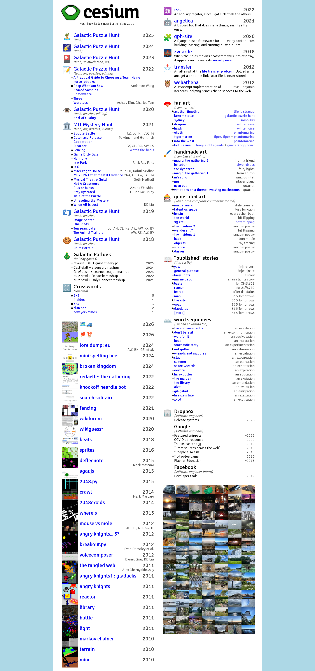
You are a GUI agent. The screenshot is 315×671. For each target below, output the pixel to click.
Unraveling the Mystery (91, 200)
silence (179, 247)
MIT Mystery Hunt (93, 124)
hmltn (178, 213)
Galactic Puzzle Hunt (96, 35)
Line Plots (81, 224)
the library (182, 382)
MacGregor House (87, 171)
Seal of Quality (85, 118)
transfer (183, 67)
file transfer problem (218, 71)
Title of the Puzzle (87, 196)
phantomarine (244, 132)
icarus (178, 292)
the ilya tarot (184, 169)
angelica (183, 20)
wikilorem (91, 418)
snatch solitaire (97, 397)
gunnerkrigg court (241, 145)
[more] (179, 313)
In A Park (80, 163)
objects (180, 243)
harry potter (183, 374)
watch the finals (142, 150)
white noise (246, 124)
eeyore (179, 370)
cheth (178, 132)
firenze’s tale (184, 395)
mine (85, 659)
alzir (177, 387)
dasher (179, 251)
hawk (178, 128)
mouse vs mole (96, 523)
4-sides (79, 299)
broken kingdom (98, 366)
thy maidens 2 (184, 226)
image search (184, 205)
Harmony (80, 158)
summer (180, 362)
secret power (223, 60)
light (85, 628)
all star (179, 222)
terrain (87, 649)
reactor (88, 596)
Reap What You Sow (88, 86)
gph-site (183, 36)
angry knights (95, 586)
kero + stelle (184, 116)
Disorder (80, 146)
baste (178, 283)
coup (177, 304)
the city (180, 300)
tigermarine (183, 137)
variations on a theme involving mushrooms (207, 190)
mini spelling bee (98, 355)
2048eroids (92, 502)
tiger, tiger (222, 137)
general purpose (186, 271)
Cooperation (83, 142)
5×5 (76, 295)
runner (179, 287)
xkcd (177, 399)
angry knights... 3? (99, 534)
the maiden (182, 378)
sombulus (247, 120)
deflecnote (91, 460)
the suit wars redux (188, 328)
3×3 (76, 304)
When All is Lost (86, 204)
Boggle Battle (84, 133)
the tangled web (97, 565)
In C (76, 167)
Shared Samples (86, 90)
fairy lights (182, 275)
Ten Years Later (85, 228)
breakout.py (93, 544)
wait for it (181, 336)
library (87, 607)
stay (177, 357)
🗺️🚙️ (86, 324)
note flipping (245, 222)
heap (177, 341)
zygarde (183, 51)
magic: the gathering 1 (191, 173)
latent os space (185, 209)
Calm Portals (83, 248)
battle (86, 617)
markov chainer (97, 638)
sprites (87, 450)
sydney (179, 120)
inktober (180, 165)
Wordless (81, 102)
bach (177, 239)
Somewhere (83, 94)
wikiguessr (91, 429)
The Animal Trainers (88, 232)
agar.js (87, 471)
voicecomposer (96, 555)
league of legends (210, 145)
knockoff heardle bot (103, 387)
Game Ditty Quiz (86, 154)
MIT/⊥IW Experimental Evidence (98, 175)
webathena (186, 82)
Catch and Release (88, 137)
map (177, 296)
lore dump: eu (95, 345)
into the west (184, 141)
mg (176, 181)
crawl (86, 492)
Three (78, 98)
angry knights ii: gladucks (108, 575)
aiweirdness (245, 165)
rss (177, 9)
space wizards (184, 366)
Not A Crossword (86, 184)
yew (177, 267)
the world (181, 218)
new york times (85, 312)
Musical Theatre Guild (90, 179)
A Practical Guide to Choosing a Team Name (107, 77)
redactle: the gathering (105, 376)
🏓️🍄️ (86, 334)
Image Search (84, 220)
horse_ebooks (84, 82)
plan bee (80, 308)
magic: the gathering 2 (191, 160)
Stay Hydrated (84, 192)
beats (86, 439)
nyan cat (180, 185)
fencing (88, 408)
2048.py (88, 481)
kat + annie (182, 145)
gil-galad (181, 391)
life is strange (244, 111)
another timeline (187, 111)
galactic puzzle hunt (239, 116)
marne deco (183, 279)
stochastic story (186, 345)
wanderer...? (183, 230)
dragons (180, 124)
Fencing (79, 150)
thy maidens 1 (184, 234)
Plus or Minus (84, 188)
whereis (88, 513)
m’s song (180, 177)
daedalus (181, 308)
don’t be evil (183, 332)
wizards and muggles (190, 353)
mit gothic (182, 349)
